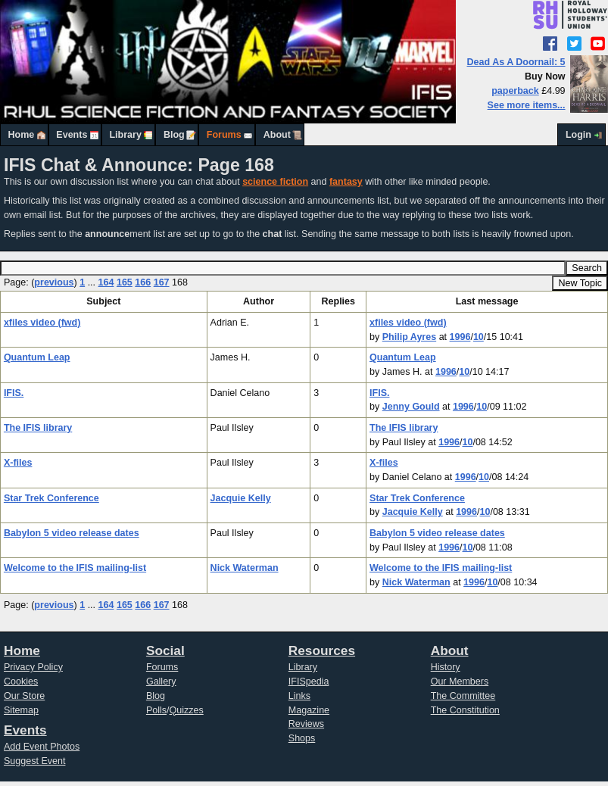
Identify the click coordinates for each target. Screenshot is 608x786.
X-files (18, 462)
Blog (174, 134)
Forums (224, 134)
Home (21, 134)
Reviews (306, 724)
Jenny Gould (411, 406)
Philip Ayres (409, 337)
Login (578, 134)
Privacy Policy (33, 667)
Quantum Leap (37, 357)
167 (162, 282)
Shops (302, 738)
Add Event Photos (42, 746)
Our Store (24, 696)
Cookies (21, 681)
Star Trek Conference (51, 498)
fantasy (346, 181)
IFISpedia (308, 681)
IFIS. (13, 393)
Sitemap (21, 710)
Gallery (161, 681)
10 (478, 337)
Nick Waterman (244, 568)
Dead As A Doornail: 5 (516, 62)
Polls (156, 710)
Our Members (460, 681)
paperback (515, 91)
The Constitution (465, 710)
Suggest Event (34, 761)
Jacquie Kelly (240, 498)
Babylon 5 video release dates (71, 533)
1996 (460, 337)
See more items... (527, 105)
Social (165, 650)
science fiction (275, 181)
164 (106, 282)
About (277, 134)
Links (299, 696)
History (445, 667)
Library (125, 134)
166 (143, 282)
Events (71, 134)
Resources (321, 650)
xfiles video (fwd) (42, 322)
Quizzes (187, 710)
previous (53, 282)
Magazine (308, 710)
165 (125, 282)
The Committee (463, 696)
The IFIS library (38, 428)
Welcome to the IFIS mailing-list (75, 568)
